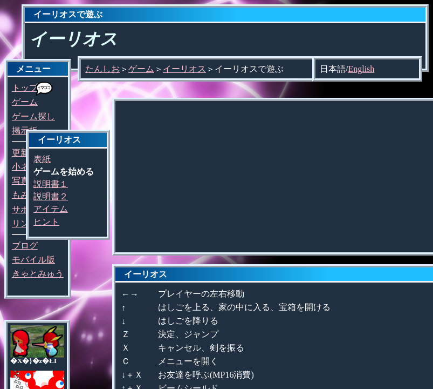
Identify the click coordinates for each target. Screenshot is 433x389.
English (361, 68)
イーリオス (184, 68)
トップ (25, 87)
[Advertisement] (274, 176)
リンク (25, 223)
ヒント (46, 221)
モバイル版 (33, 259)
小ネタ (25, 166)
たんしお (102, 68)
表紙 (42, 159)
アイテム (50, 208)
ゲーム (25, 101)
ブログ (25, 245)
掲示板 (25, 130)
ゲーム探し (33, 116)
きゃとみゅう (38, 273)
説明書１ (50, 184)
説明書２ (50, 196)
